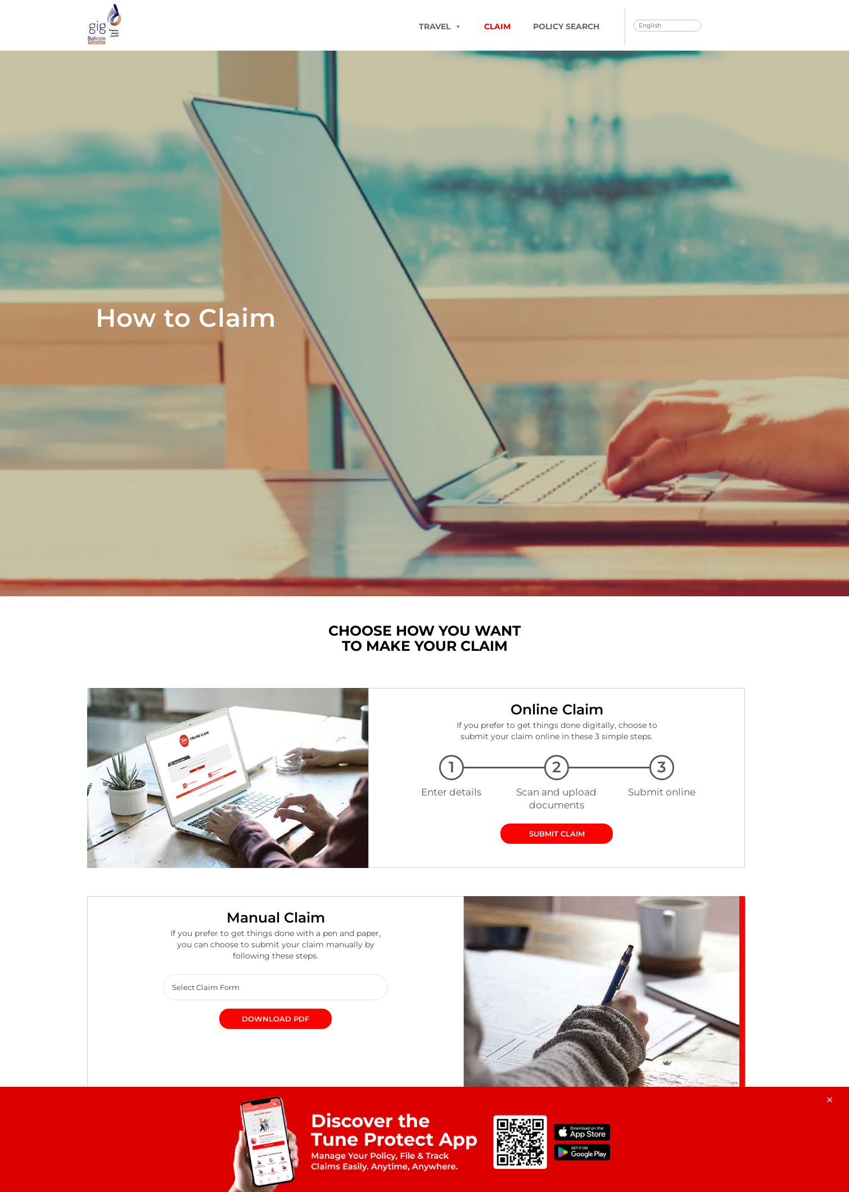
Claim (497, 26)
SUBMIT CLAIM (557, 834)
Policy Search (566, 26)
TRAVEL (440, 26)
